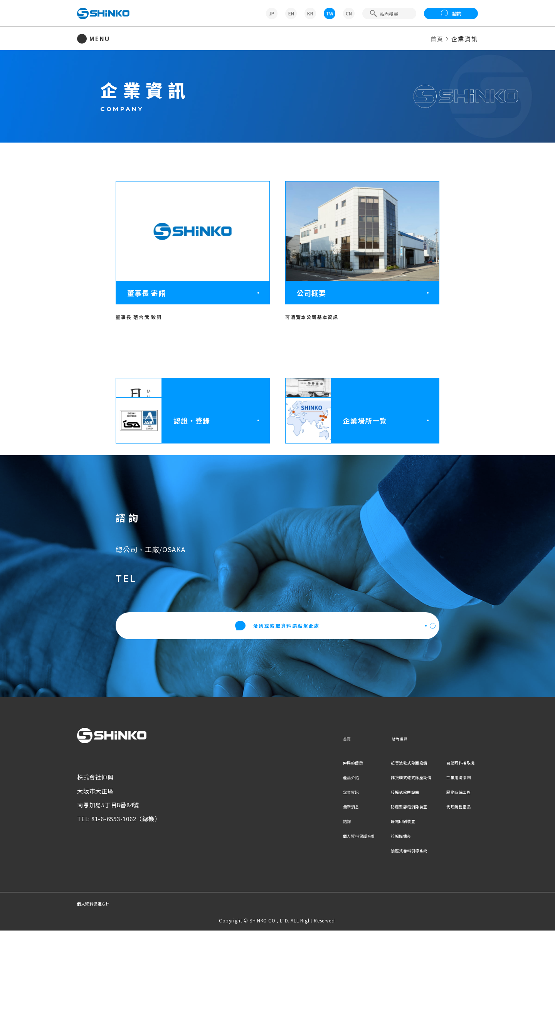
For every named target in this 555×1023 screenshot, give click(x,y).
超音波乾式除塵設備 (386, 854)
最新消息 (305, 898)
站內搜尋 (371, 830)
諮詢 (451, 14)
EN (291, 13)
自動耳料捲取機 (457, 854)
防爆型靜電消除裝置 (386, 898)
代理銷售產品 (454, 898)
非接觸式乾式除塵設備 (389, 869)
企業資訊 (305, 884)
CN (349, 13)
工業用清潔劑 (454, 869)
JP (271, 13)
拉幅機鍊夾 (374, 928)
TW (329, 13)
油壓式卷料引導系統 (386, 942)
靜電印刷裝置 (377, 913)
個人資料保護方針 (317, 928)
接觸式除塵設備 (380, 884)
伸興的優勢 (308, 854)
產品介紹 (305, 869)
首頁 (437, 39)
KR (310, 13)
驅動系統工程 (454, 884)
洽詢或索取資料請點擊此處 (277, 718)
